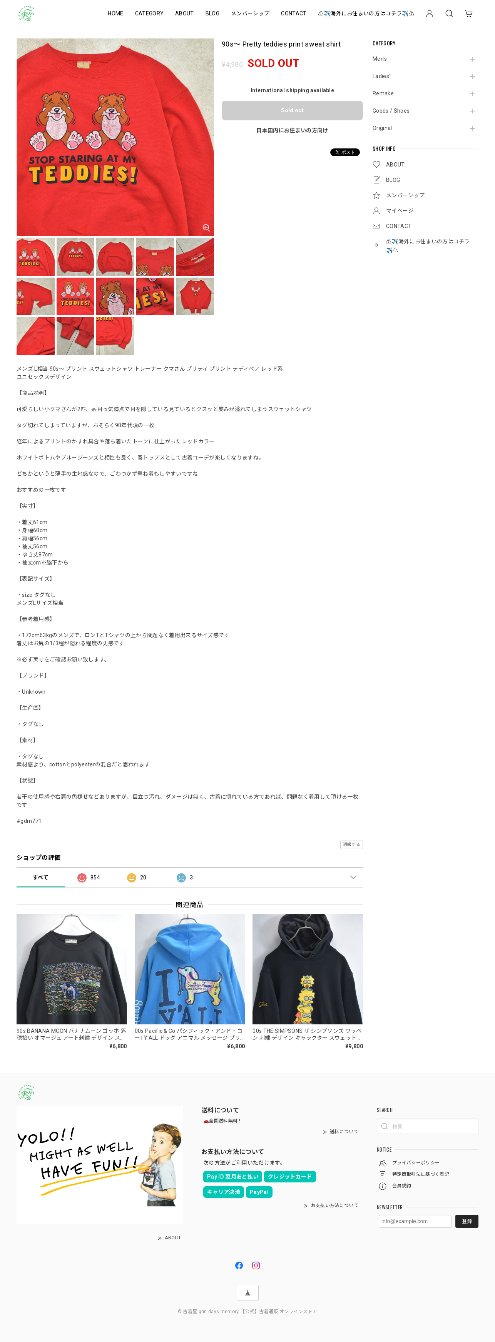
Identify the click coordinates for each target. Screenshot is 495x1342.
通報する (351, 844)
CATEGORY (149, 13)
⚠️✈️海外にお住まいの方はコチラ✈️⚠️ (366, 13)
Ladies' (381, 76)
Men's (380, 59)
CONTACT (293, 13)
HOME (115, 13)
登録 (467, 1221)
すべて (40, 877)
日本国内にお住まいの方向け (292, 130)
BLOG (212, 13)
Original (382, 128)
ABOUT (184, 13)
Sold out (292, 110)
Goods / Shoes (391, 111)
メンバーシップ (250, 13)
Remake (383, 93)
